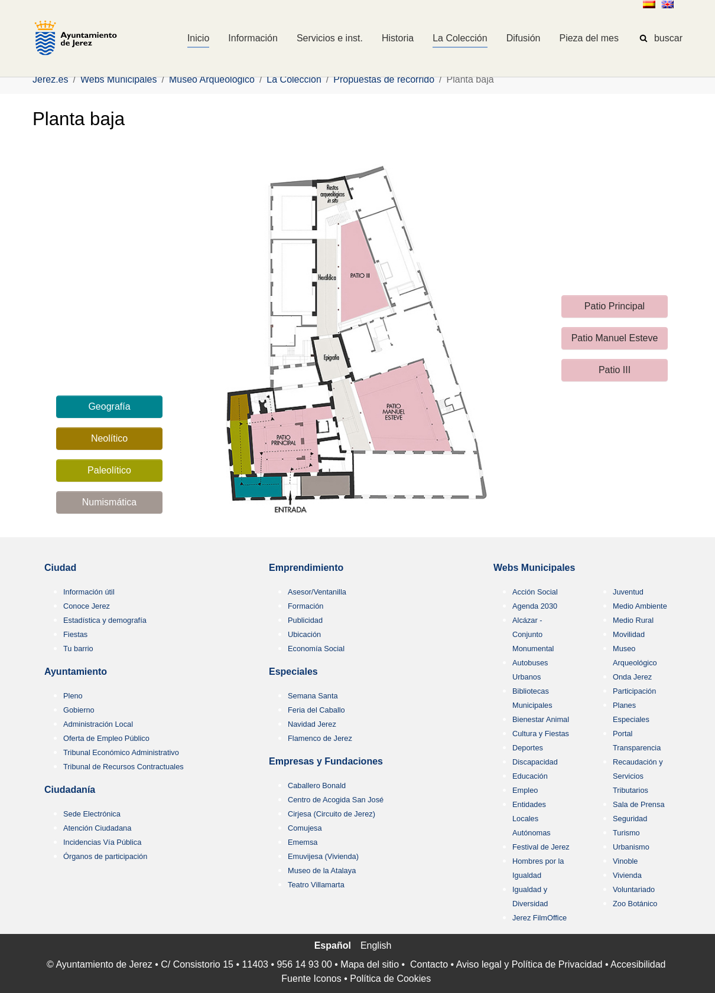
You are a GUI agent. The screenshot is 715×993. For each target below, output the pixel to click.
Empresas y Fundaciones (326, 761)
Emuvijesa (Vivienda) (323, 856)
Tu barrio (78, 648)
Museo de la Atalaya (322, 870)
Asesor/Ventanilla (317, 591)
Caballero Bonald (317, 785)
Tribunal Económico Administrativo (121, 752)
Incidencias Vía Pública (102, 842)
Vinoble (625, 861)
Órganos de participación (105, 856)
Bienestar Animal (540, 719)
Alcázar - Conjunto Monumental (533, 634)
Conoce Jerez (86, 606)
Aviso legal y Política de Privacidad (529, 964)
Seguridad (630, 818)
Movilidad (629, 634)
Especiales (293, 672)
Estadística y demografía (105, 620)
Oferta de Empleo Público (106, 738)
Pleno (73, 695)
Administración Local (98, 724)
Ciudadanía (69, 790)
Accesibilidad (637, 964)
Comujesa (305, 828)
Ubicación (304, 634)
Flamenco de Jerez (320, 738)
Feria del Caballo (316, 709)
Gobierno (79, 709)
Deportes (527, 747)
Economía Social (316, 648)
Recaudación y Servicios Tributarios (638, 776)
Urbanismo (631, 846)
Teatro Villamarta (316, 884)
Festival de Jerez (541, 846)
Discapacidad (535, 761)
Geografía (109, 406)
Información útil (89, 591)
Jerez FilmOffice (539, 917)
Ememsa (303, 842)
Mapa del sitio (369, 964)
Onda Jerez (632, 676)
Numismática (109, 502)
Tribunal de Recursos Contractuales (123, 766)
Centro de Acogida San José (336, 799)
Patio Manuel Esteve (614, 338)
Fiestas (75, 634)
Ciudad (60, 568)
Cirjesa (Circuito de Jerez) (331, 813)
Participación (634, 691)
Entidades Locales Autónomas (531, 818)
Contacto (429, 964)
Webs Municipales (534, 568)
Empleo (525, 790)
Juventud (628, 591)
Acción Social (535, 591)
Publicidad (305, 620)
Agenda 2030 (534, 606)
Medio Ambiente (640, 606)
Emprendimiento (306, 568)
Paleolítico (109, 470)
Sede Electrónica (92, 813)
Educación (530, 776)
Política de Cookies (390, 979)
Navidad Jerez (312, 724)
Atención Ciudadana (97, 828)
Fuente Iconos (311, 979)
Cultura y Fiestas (540, 733)
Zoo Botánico (635, 903)
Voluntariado (634, 889)
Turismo (626, 832)
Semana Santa (313, 695)
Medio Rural (633, 620)
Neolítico (109, 438)
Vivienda (627, 875)
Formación (305, 606)
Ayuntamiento (75, 672)
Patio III (614, 370)
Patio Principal (614, 306)
